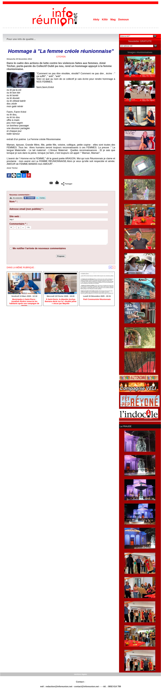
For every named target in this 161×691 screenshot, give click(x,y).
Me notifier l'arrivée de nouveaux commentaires (39, 248)
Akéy (96, 19)
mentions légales (80, 674)
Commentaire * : (18, 224)
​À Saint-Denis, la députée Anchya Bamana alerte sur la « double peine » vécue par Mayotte (60, 301)
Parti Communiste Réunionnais (97, 299)
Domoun (123, 19)
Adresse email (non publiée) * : (26, 209)
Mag (113, 19)
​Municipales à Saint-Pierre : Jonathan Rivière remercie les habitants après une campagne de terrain (24, 301)
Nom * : (13, 201)
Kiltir (105, 19)
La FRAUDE (125, 426)
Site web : (14, 216)
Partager (67, 183)
